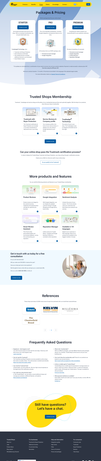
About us (9, 442)
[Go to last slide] (45, 330)
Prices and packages (56, 451)
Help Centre (54, 444)
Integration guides (55, 442)
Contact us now (23, 27)
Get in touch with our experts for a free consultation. (67, 360)
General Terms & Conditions (58, 74)
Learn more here (17, 354)
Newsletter (31, 449)
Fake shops (76, 451)
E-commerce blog (33, 447)
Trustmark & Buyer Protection (36, 442)
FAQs (52, 447)
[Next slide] (55, 330)
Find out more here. (59, 372)
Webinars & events (33, 444)
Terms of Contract (55, 449)
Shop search (10, 449)
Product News (10, 447)
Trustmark (75, 444)
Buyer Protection (77, 447)
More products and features (20, 377)
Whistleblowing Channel (13, 451)
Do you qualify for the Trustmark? (50, 162)
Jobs (8, 444)
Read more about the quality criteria (22, 362)
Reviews (75, 449)
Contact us (57, 381)
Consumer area (77, 442)
